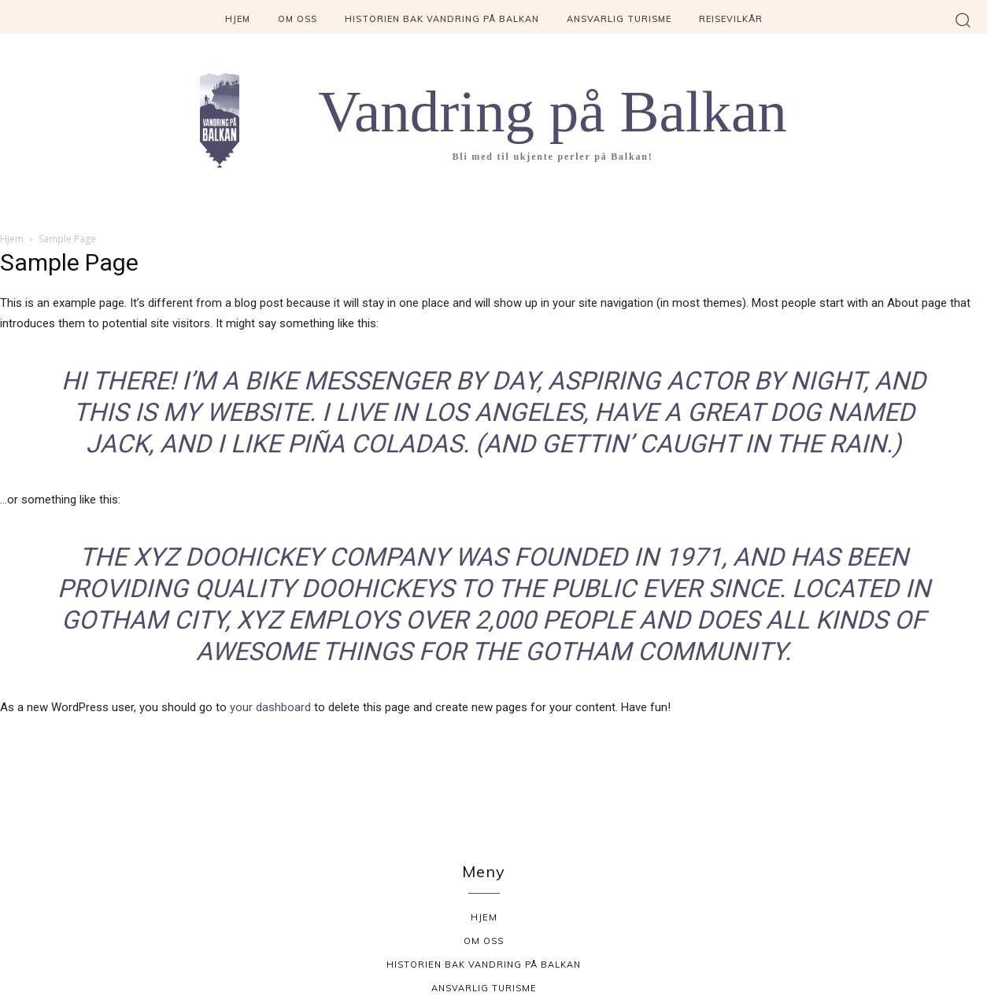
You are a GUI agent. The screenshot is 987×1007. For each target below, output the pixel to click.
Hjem (12, 238)
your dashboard (270, 707)
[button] (963, 19)
